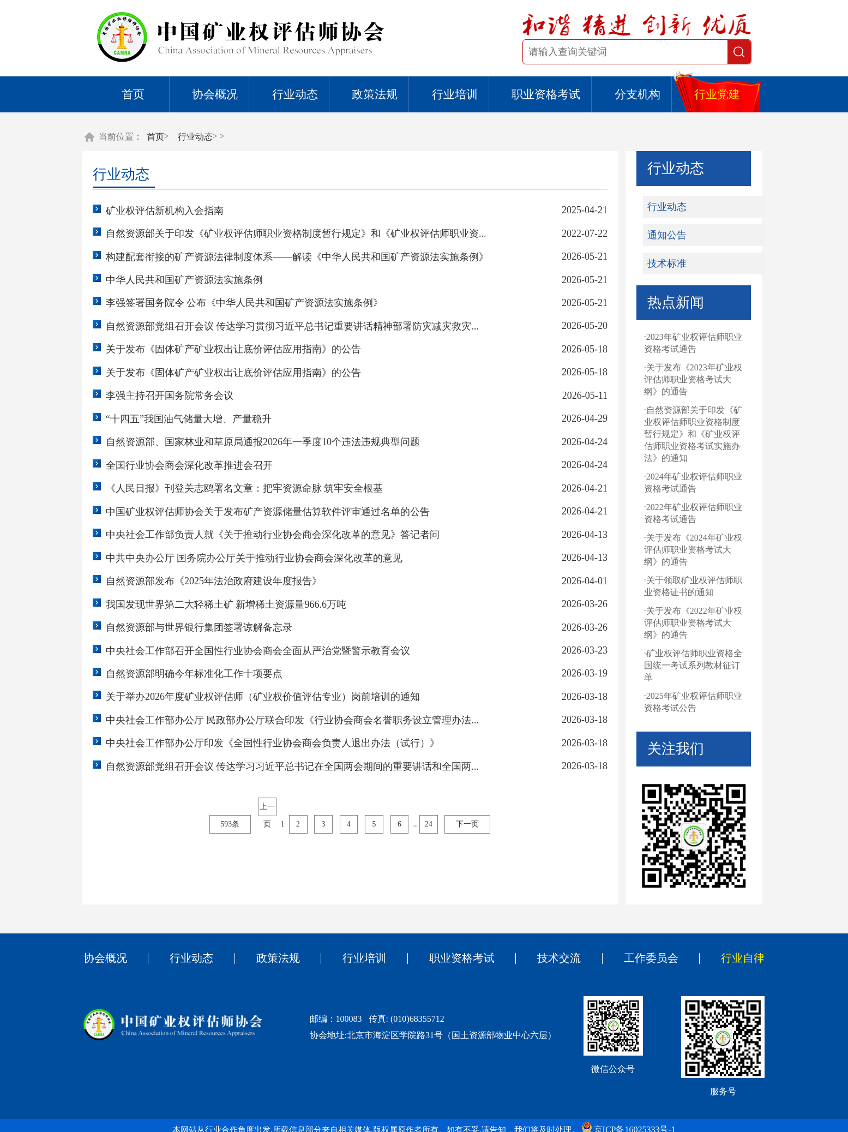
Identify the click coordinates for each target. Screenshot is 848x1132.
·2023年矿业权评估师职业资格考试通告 (683, 346)
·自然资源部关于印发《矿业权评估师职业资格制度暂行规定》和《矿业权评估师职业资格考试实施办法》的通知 (683, 437)
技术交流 (553, 967)
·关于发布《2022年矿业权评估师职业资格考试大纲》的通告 (683, 626)
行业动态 (295, 94)
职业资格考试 (546, 94)
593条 (227, 855)
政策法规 (375, 94)
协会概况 (215, 94)
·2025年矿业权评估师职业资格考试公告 (683, 705)
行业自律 (728, 967)
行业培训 (455, 94)
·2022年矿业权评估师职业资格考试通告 (683, 516)
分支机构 (637, 94)
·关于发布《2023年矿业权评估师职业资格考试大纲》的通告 (683, 382)
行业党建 (717, 94)
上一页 (265, 839)
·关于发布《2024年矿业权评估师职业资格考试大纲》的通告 (683, 553)
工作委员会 (640, 967)
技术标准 (656, 266)
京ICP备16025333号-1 (642, 1120)
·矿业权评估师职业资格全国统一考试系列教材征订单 (683, 668)
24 (434, 855)
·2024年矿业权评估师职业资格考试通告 (683, 485)
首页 (133, 94)
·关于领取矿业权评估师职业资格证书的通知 (683, 589)
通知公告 (656, 238)
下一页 (473, 855)
